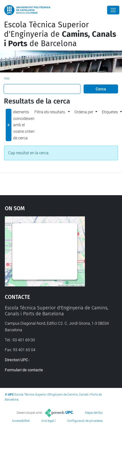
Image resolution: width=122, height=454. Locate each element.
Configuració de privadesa (85, 420)
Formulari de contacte (24, 370)
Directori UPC (16, 360)
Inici (6, 78)
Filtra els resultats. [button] (50, 112)
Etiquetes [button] (110, 112)
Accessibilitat (21, 420)
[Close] (113, 10)
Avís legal (47, 420)
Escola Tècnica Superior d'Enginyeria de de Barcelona (60, 34)
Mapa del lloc (94, 412)
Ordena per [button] (83, 112)
